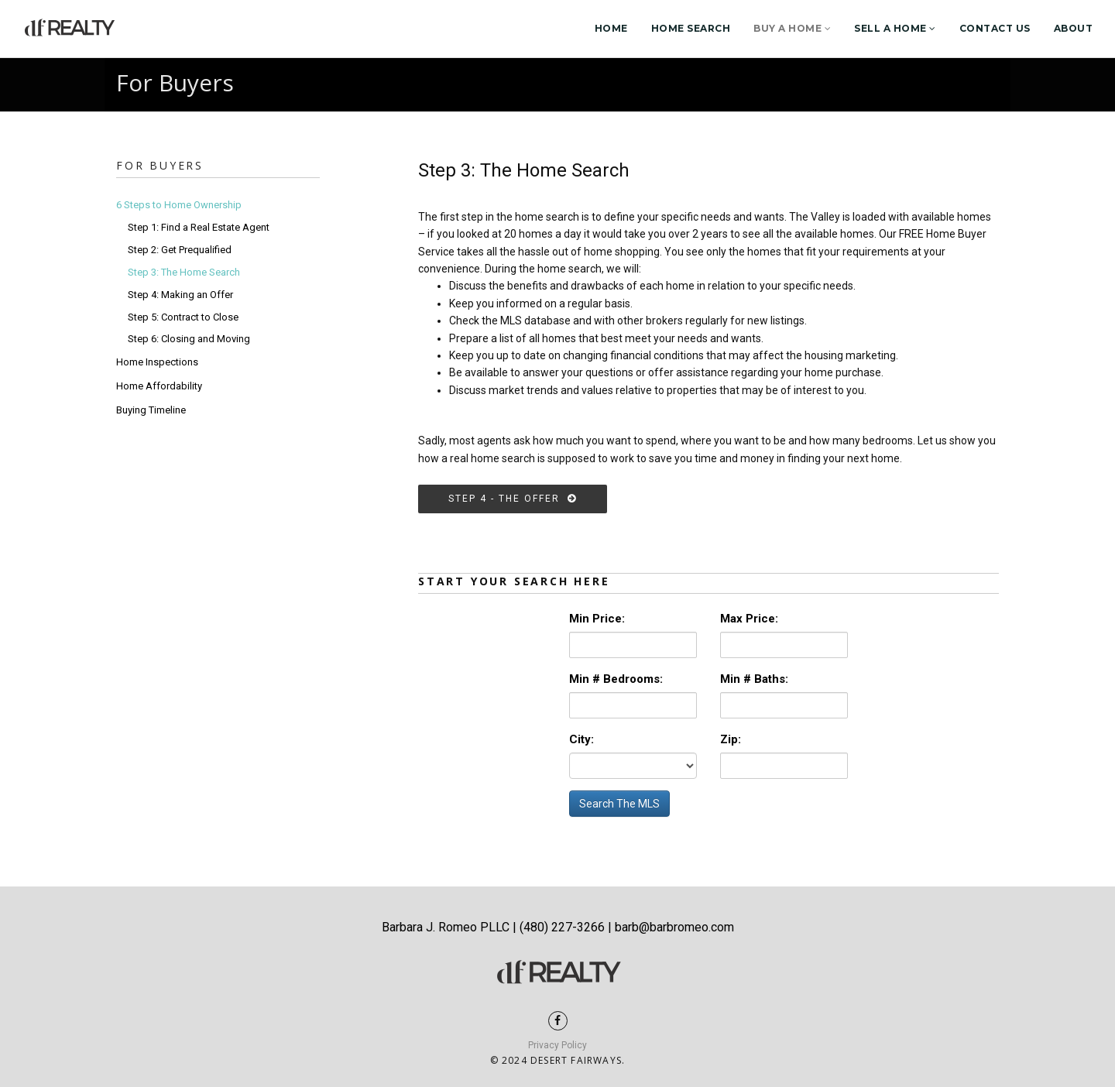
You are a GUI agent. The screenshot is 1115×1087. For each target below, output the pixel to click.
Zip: (730, 739)
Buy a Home (792, 28)
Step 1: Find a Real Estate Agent (198, 227)
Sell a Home (895, 28)
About (1073, 28)
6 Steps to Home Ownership (179, 205)
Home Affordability (159, 386)
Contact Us (995, 28)
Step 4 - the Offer (512, 498)
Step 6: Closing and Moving (189, 339)
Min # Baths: (754, 679)
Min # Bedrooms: (616, 679)
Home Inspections (157, 362)
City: (581, 739)
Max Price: (749, 619)
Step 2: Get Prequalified (180, 249)
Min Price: (597, 619)
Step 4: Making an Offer (180, 294)
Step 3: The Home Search (184, 272)
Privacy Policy (557, 1045)
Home (611, 28)
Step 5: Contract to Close (183, 317)
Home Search (691, 28)
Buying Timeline (151, 410)
